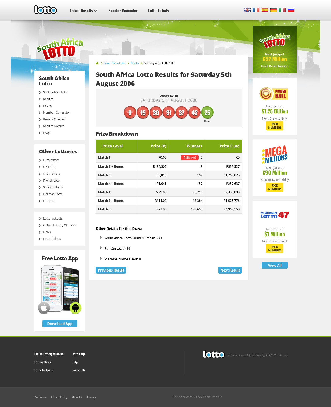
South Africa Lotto (55, 92)
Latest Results (83, 10)
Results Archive (53, 126)
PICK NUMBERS (274, 125)
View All (275, 265)
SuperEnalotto (53, 187)
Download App (59, 323)
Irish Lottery (51, 173)
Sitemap (91, 397)
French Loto (51, 180)
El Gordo (49, 201)
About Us (77, 397)
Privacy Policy (59, 397)
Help (75, 362)
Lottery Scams (43, 362)
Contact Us (78, 370)
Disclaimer (40, 397)
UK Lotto (49, 167)
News (47, 232)
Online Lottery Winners (59, 225)
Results (48, 99)
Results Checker (54, 119)
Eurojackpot (51, 160)
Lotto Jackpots (52, 218)
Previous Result (111, 270)
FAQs (46, 133)
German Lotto (53, 194)
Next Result (230, 270)
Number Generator (123, 10)
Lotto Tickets (158, 10)
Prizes (47, 105)
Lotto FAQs (78, 354)
